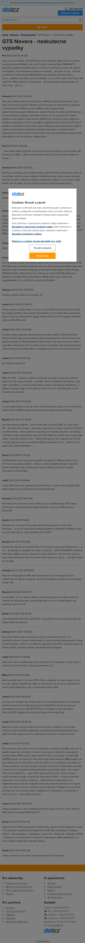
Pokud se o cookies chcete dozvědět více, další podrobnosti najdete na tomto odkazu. (36, 243)
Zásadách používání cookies (27, 234)
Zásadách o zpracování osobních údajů (32, 226)
